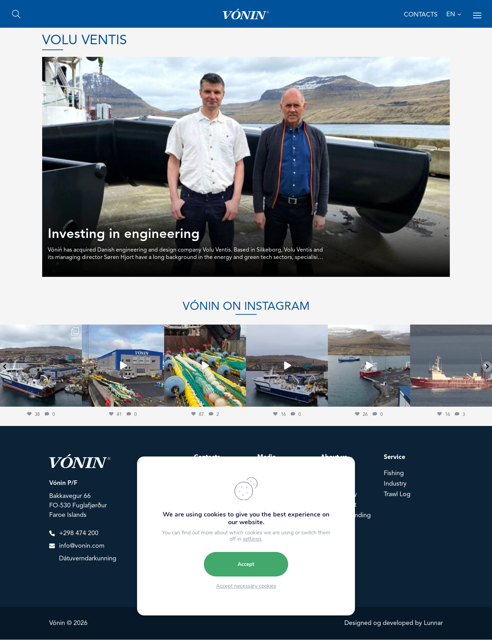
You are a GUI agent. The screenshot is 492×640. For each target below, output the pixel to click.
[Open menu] (477, 16)
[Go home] (246, 14)
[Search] (16, 14)
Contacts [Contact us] (421, 15)
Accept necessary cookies (246, 585)
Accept (246, 564)
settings (252, 539)
